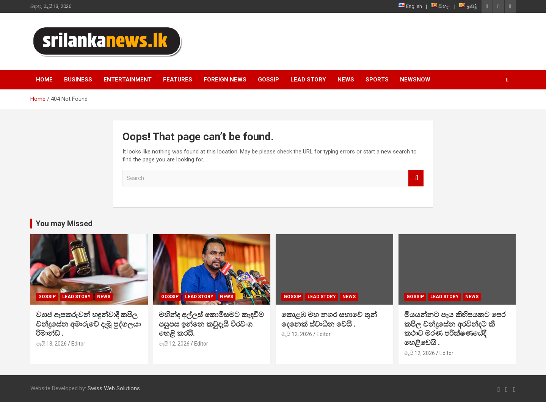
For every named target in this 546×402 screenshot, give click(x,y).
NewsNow (415, 79)
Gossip (268, 79)
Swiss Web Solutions (114, 388)
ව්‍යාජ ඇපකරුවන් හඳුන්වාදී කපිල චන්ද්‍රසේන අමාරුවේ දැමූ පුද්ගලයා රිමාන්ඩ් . (88, 324)
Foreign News (225, 79)
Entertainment (128, 79)
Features (177, 79)
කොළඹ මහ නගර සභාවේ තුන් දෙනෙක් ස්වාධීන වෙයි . (329, 319)
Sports (377, 79)
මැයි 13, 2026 (51, 344)
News (345, 79)
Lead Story (308, 79)
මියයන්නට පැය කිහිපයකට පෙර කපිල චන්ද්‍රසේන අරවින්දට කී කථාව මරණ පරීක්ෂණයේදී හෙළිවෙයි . (454, 328)
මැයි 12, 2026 (174, 344)
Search (416, 178)
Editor (78, 344)
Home (44, 79)
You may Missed (64, 223)
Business (78, 79)
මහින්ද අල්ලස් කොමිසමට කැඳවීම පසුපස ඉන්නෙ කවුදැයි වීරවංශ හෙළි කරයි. (211, 324)
